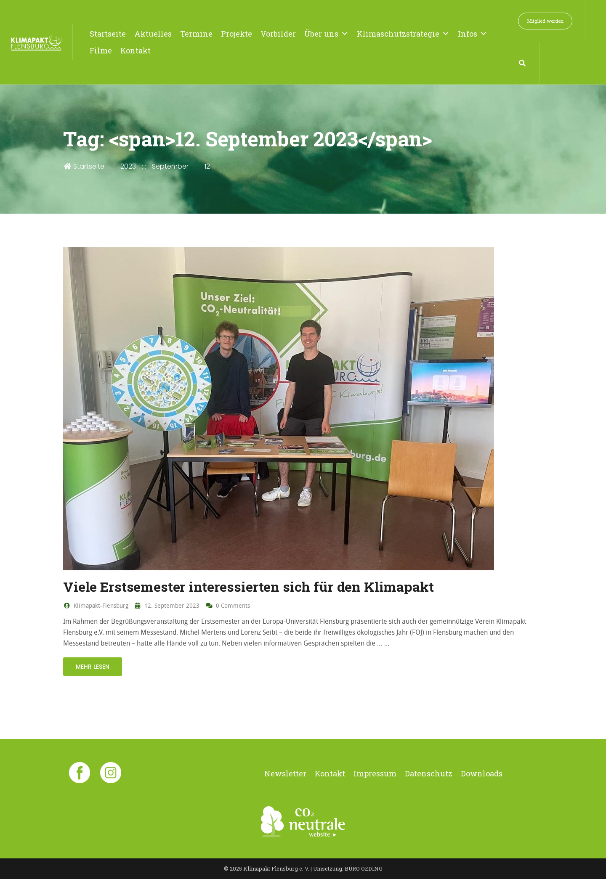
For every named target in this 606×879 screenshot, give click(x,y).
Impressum (375, 773)
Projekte (236, 34)
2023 (128, 166)
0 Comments (227, 605)
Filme (101, 50)
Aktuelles (153, 34)
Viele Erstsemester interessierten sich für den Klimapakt (248, 586)
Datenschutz (428, 773)
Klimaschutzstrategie (403, 33)
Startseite (108, 34)
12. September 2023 (167, 605)
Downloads (481, 773)
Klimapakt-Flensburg (95, 605)
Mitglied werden (545, 21)
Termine (196, 34)
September (170, 166)
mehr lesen (92, 666)
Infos (472, 33)
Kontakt (135, 50)
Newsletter (285, 773)
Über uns (326, 33)
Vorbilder (278, 34)
